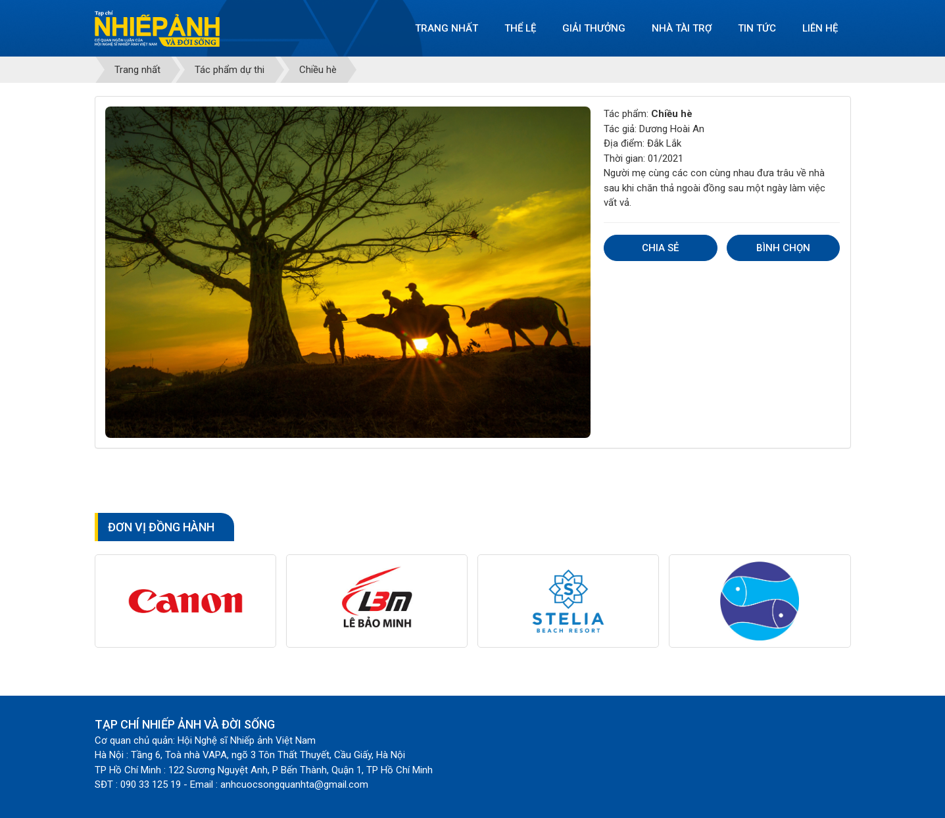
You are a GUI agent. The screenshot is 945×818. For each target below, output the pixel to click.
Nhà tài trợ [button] (682, 28)
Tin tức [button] (757, 28)
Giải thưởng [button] (593, 28)
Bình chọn (783, 248)
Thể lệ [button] (520, 28)
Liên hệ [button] (820, 28)
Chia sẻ (660, 248)
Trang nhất (446, 28)
